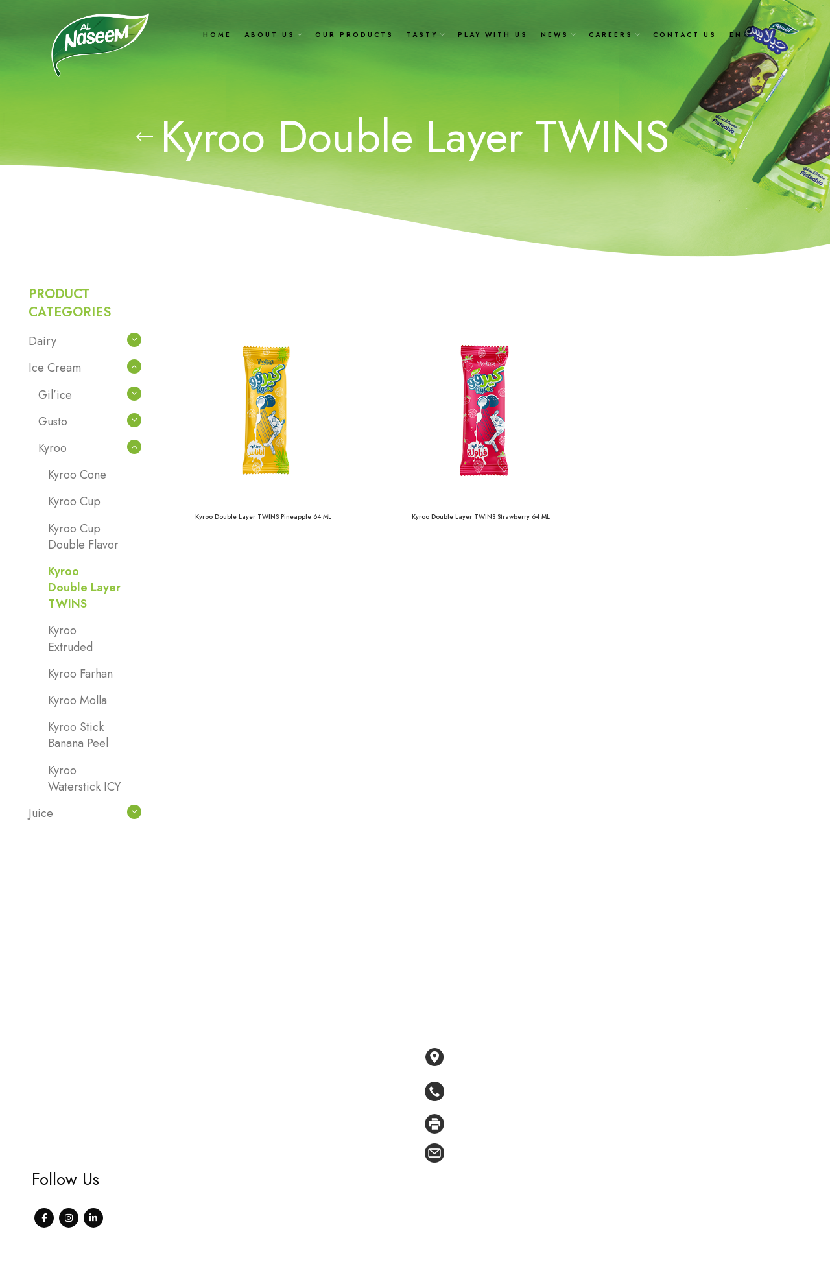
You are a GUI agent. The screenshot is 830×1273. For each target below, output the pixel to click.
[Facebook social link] (44, 1218)
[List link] (613, 1091)
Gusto (52, 421)
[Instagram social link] (68, 1218)
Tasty (303, 1111)
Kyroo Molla (77, 700)
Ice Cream (55, 367)
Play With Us (320, 1130)
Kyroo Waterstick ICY (84, 778)
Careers (309, 1170)
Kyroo (52, 448)
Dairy (42, 341)
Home (305, 1052)
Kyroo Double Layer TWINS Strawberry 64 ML (481, 516)
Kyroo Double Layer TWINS (84, 587)
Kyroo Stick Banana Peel (78, 735)
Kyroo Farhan (80, 673)
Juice (41, 813)
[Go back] (144, 137)
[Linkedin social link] (93, 1218)
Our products (321, 1091)
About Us (312, 1071)
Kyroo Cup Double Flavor (83, 536)
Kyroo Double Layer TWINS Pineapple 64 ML (263, 516)
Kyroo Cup (74, 501)
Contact (309, 1190)
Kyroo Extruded (70, 638)
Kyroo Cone (77, 474)
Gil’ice (55, 395)
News (305, 1150)
